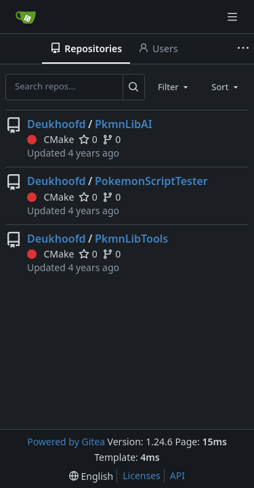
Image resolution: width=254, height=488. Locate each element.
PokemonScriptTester (151, 181)
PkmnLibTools (131, 238)
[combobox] (174, 87)
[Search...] (134, 87)
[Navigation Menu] (233, 16)
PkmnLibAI (123, 124)
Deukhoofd (56, 124)
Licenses (142, 475)
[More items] (243, 49)
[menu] (91, 476)
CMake (50, 139)
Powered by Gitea (66, 441)
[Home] (26, 17)
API (177, 475)
